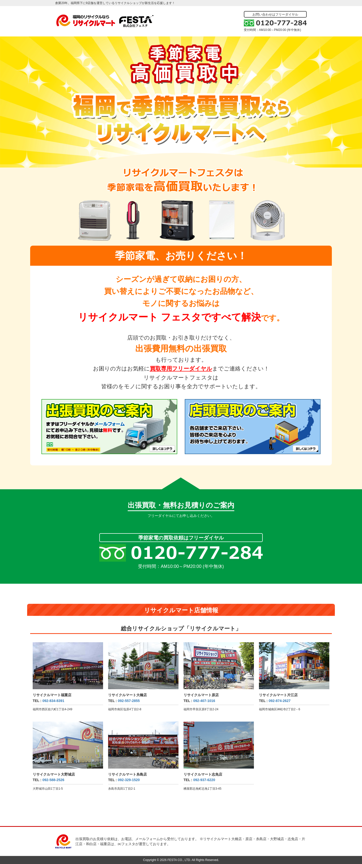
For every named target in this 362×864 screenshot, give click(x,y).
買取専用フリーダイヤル (181, 368)
